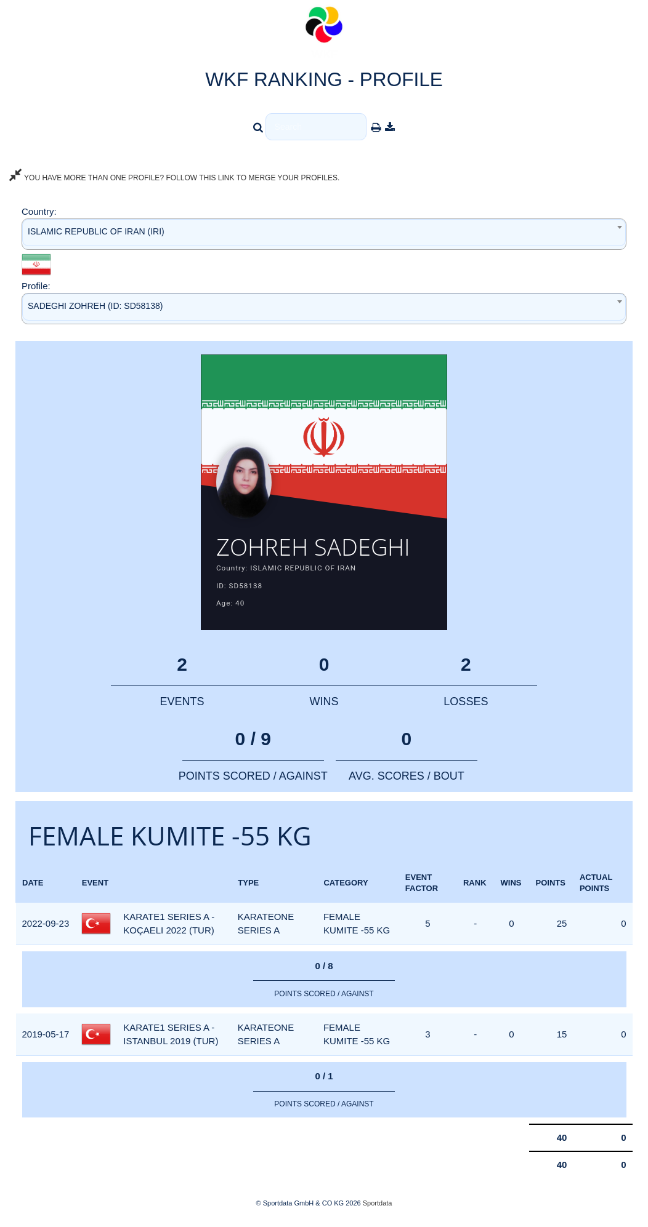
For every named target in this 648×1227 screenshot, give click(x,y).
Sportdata (377, 1206)
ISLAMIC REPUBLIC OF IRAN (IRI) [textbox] (96, 231)
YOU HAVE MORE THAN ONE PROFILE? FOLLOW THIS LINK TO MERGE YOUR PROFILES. (174, 178)
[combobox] (324, 234)
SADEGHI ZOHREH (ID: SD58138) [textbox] (95, 306)
